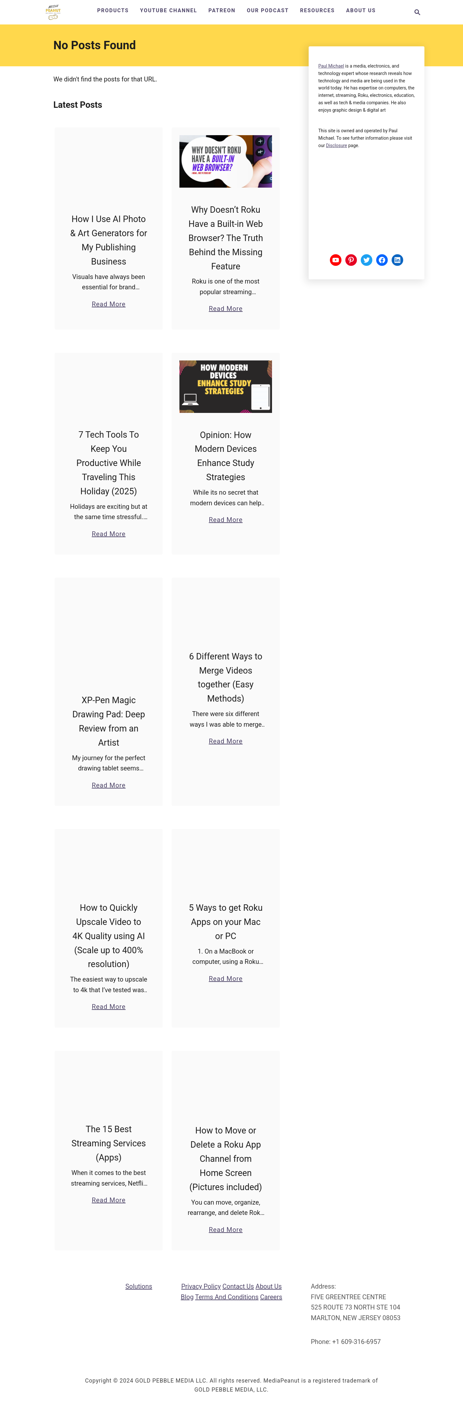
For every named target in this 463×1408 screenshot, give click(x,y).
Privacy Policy (201, 1287)
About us (269, 1287)
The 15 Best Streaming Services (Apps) (108, 1143)
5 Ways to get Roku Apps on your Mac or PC (226, 922)
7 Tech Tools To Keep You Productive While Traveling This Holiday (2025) (108, 463)
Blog (187, 1297)
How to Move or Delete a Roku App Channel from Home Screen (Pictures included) (225, 1159)
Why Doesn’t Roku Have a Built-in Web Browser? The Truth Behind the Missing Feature (225, 238)
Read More (108, 304)
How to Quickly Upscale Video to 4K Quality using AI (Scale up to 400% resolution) (108, 936)
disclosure (336, 145)
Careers (271, 1297)
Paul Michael (331, 66)
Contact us (238, 1287)
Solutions (138, 1287)
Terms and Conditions (227, 1297)
